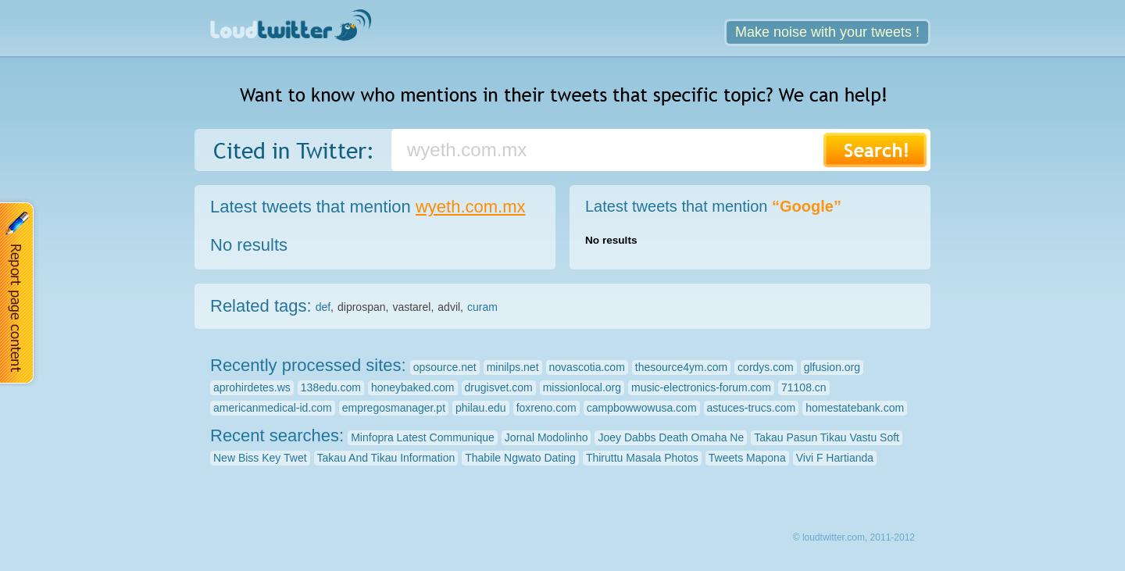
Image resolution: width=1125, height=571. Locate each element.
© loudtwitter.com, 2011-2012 (854, 537)
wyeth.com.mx (471, 206)
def (323, 307)
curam (482, 307)
